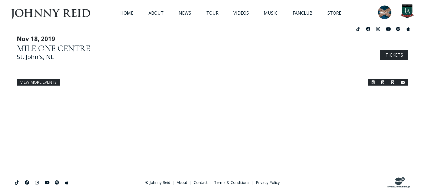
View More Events (38, 82)
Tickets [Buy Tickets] (394, 55)
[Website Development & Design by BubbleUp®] (398, 182)
